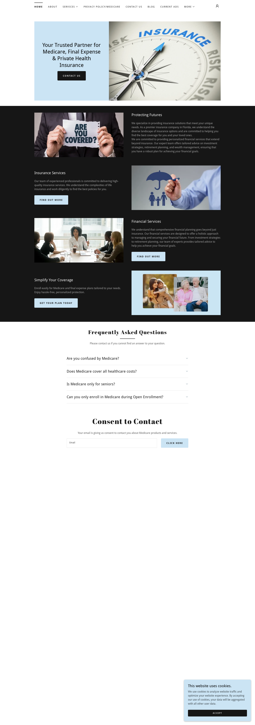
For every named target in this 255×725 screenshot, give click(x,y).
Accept (217, 717)
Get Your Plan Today (56, 303)
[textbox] (112, 443)
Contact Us (71, 75)
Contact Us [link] (134, 6)
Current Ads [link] (169, 6)
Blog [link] (151, 6)
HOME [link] (38, 6)
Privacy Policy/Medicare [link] (102, 6)
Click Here (174, 443)
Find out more (51, 200)
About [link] (52, 6)
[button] (70, 7)
